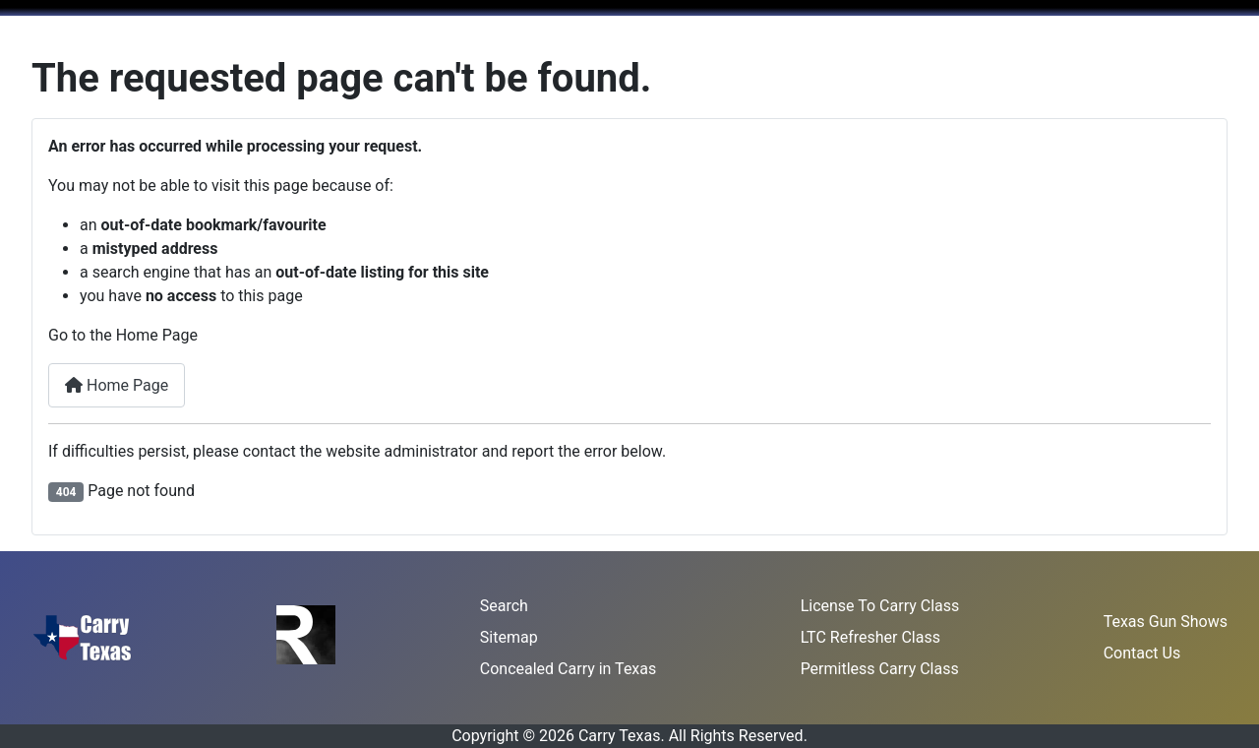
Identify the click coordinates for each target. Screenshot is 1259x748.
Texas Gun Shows (1166, 621)
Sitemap (509, 637)
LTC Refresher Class (870, 637)
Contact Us (1142, 653)
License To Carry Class (880, 605)
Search (504, 605)
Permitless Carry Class (880, 668)
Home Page (116, 385)
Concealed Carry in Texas (568, 668)
